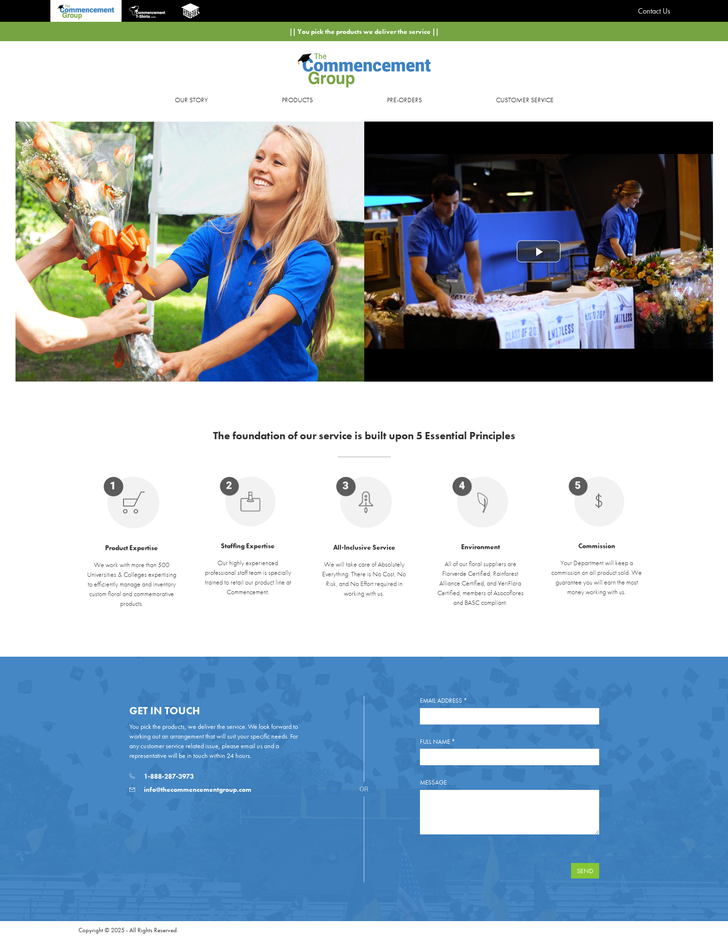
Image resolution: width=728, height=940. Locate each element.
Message (433, 782)
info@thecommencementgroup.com (190, 789)
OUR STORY (191, 99)
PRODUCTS (297, 99)
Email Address (443, 700)
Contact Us (654, 11)
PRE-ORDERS (404, 99)
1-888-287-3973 (161, 776)
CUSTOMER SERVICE (525, 99)
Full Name (437, 742)
